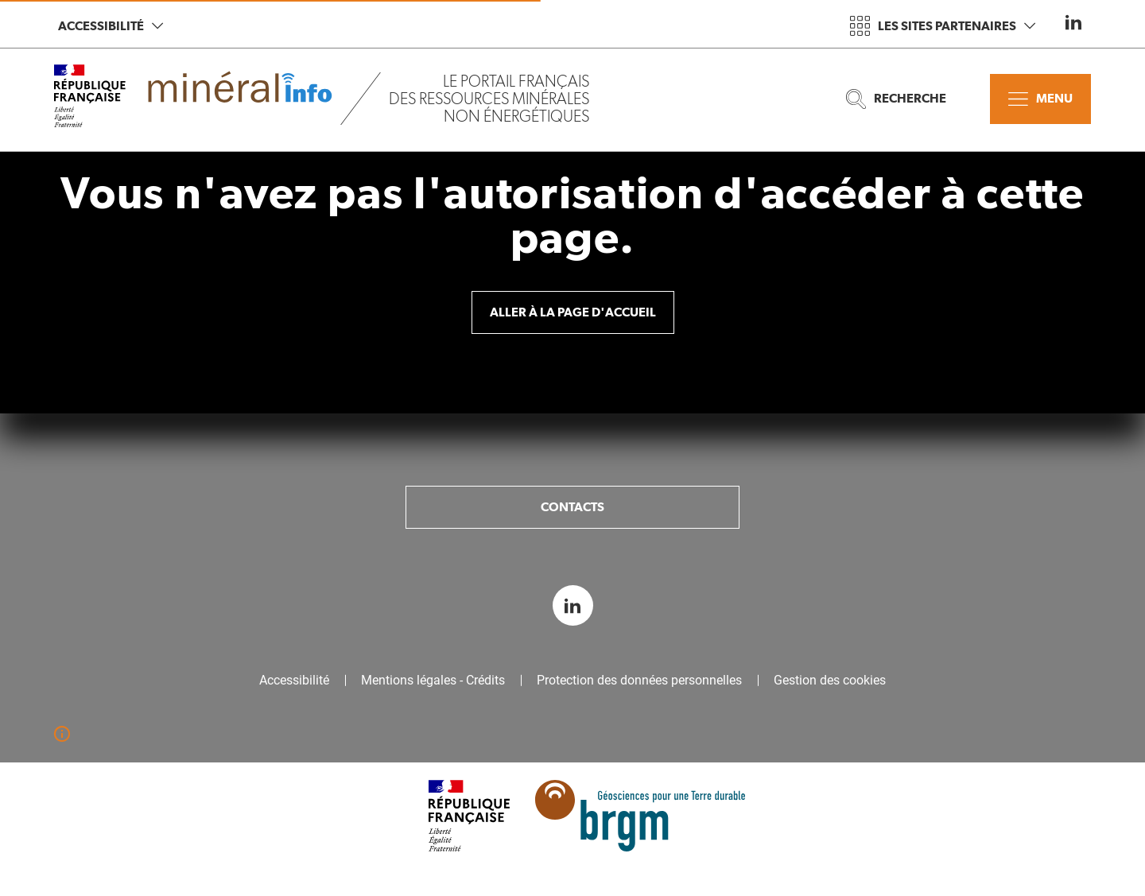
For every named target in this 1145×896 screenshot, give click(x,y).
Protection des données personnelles (639, 680)
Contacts (572, 506)
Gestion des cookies (830, 680)
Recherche (896, 99)
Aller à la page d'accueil (573, 312)
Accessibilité (110, 25)
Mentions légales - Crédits (433, 680)
